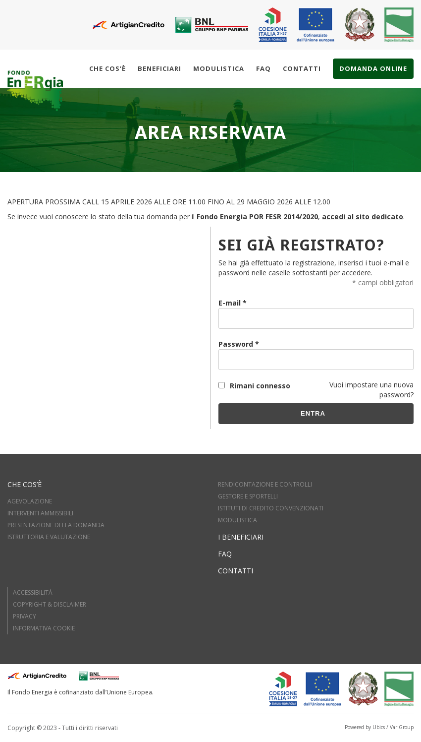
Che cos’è (107, 68)
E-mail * (232, 303)
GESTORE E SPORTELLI (248, 496)
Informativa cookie (44, 628)
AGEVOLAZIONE (29, 501)
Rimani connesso (260, 385)
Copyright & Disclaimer (49, 604)
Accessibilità (33, 592)
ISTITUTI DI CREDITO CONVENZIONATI (270, 508)
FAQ (225, 553)
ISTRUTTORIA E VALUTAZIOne (48, 537)
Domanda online (373, 68)
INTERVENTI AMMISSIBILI (40, 513)
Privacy (24, 616)
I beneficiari (240, 537)
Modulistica (218, 68)
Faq (263, 68)
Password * (238, 344)
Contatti (302, 68)
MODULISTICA (237, 520)
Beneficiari (159, 68)
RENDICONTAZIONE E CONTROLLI (265, 484)
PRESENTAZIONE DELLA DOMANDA (56, 525)
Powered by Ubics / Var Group (379, 727)
